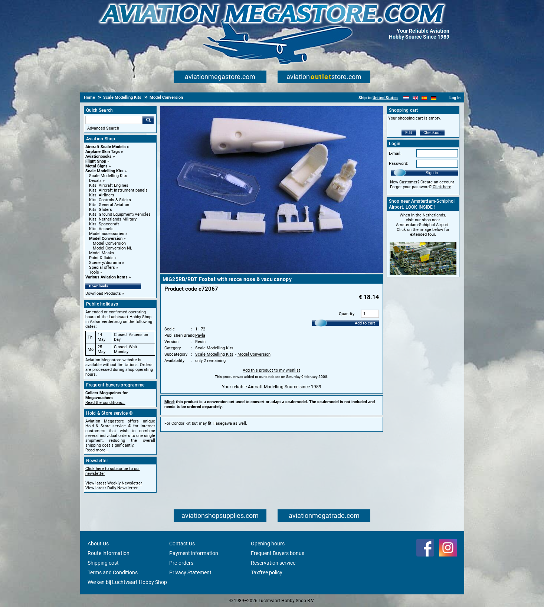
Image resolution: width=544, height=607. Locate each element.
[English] (415, 97)
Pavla (200, 335)
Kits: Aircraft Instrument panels (118, 190)
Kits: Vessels (101, 228)
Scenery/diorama (105, 262)
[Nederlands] (406, 97)
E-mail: (395, 153)
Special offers (102, 267)
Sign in (432, 172)
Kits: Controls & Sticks (110, 200)
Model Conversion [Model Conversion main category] (109, 243)
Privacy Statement (190, 572)
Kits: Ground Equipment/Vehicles (120, 214)
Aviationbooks (98, 156)
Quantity (346, 313)
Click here (442, 187)
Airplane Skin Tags (102, 151)
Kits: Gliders (100, 209)
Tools (94, 272)
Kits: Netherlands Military (113, 219)
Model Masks (101, 253)
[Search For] (113, 120)
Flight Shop (95, 161)
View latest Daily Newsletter (111, 488)
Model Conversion (105, 238)
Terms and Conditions (113, 572)
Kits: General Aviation (109, 204)
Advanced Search (103, 128)
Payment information (193, 553)
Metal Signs (96, 166)
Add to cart (365, 323)
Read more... (97, 450)
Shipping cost (103, 563)
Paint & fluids (101, 257)
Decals (95, 180)
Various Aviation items (106, 277)
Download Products (103, 293)
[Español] (424, 97)
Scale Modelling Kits (104, 171)
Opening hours (268, 543)
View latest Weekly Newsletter (113, 483)
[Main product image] (271, 271)
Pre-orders (181, 563)
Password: (398, 163)
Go (148, 120)
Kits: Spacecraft (104, 224)
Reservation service (273, 563)
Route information (109, 553)
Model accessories (106, 233)
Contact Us (182, 543)
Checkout (432, 132)
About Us (98, 543)
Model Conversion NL (112, 248)
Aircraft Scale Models (105, 146)
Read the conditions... (105, 402)
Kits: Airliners (101, 195)
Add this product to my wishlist (271, 370)
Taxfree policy (266, 572)
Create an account (437, 182)
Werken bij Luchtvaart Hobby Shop (127, 582)
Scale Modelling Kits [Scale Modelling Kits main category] (108, 175)
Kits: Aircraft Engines (108, 185)
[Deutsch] (433, 97)
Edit (408, 132)
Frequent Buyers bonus (277, 553)
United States (385, 97)
